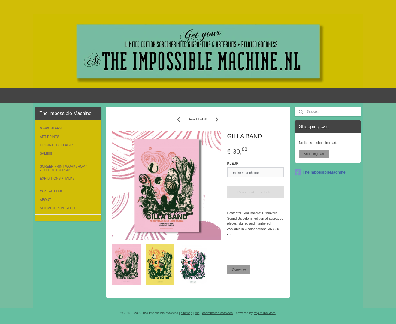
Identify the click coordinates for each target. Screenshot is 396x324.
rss (197, 313)
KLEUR (233, 163)
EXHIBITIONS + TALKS (57, 178)
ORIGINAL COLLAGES (57, 145)
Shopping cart (314, 154)
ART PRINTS (49, 136)
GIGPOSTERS (51, 128)
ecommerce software (217, 313)
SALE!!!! (46, 153)
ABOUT (45, 199)
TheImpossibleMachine (320, 172)
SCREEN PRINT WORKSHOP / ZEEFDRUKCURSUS (63, 168)
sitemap (186, 313)
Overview (239, 269)
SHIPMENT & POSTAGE (58, 208)
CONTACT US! (51, 191)
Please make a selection (255, 192)
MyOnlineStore (265, 313)
